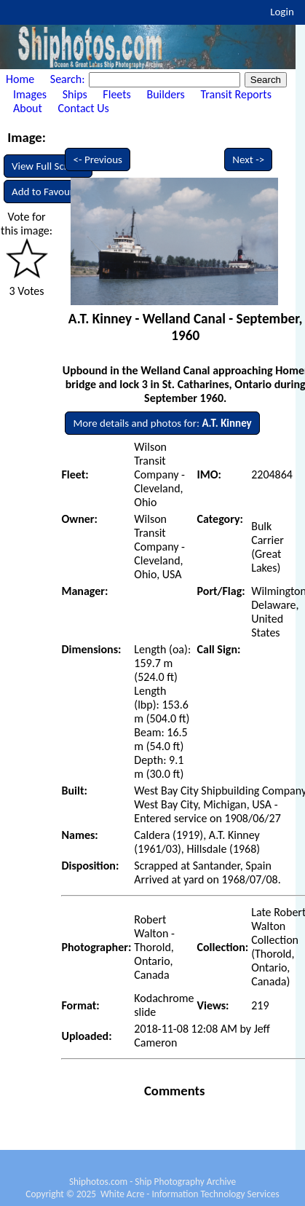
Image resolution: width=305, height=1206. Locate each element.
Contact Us (83, 108)
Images (30, 94)
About (27, 108)
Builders (165, 94)
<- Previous (97, 159)
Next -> (248, 159)
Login (282, 11)
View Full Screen (48, 166)
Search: (68, 79)
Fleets (116, 94)
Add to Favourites (51, 191)
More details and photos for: (162, 423)
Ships (75, 94)
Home (20, 79)
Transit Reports (235, 94)
